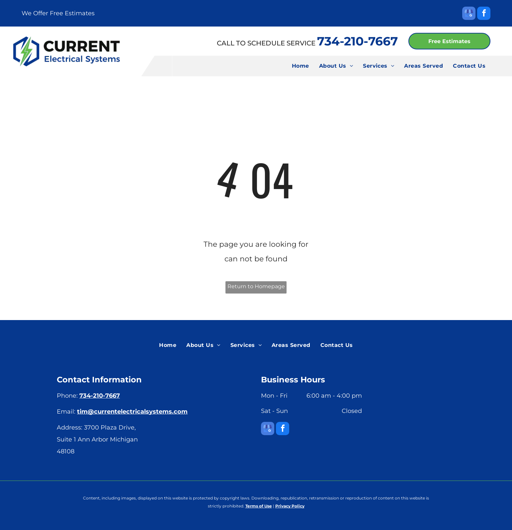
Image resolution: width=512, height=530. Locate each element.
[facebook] (483, 14)
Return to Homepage (256, 286)
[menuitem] (300, 66)
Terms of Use (258, 505)
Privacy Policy (289, 505)
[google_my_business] (468, 14)
